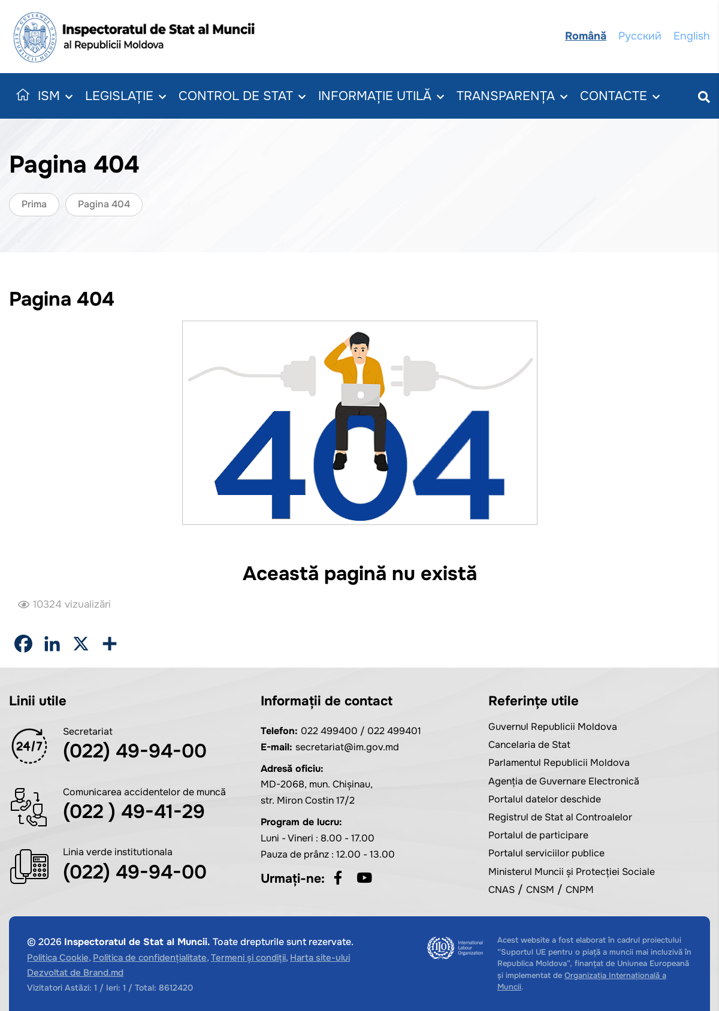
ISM (55, 96)
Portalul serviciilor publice (546, 853)
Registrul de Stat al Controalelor (560, 817)
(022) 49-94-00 (135, 751)
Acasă (20, 96)
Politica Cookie (58, 958)
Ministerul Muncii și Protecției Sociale (571, 871)
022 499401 (394, 731)
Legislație (125, 96)
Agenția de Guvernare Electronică (563, 781)
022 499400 (329, 731)
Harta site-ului (320, 958)
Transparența (512, 96)
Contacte (620, 96)
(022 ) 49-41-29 (134, 811)
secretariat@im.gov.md (347, 747)
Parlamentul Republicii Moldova (559, 762)
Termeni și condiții (248, 958)
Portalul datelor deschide (544, 799)
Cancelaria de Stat (529, 744)
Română (585, 36)
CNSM (540, 889)
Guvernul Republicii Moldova (552, 726)
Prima (34, 204)
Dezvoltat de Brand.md (75, 973)
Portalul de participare (538, 835)
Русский (639, 36)
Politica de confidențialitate (150, 958)
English (691, 36)
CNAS (501, 889)
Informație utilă (381, 96)
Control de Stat (242, 96)
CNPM (580, 889)
